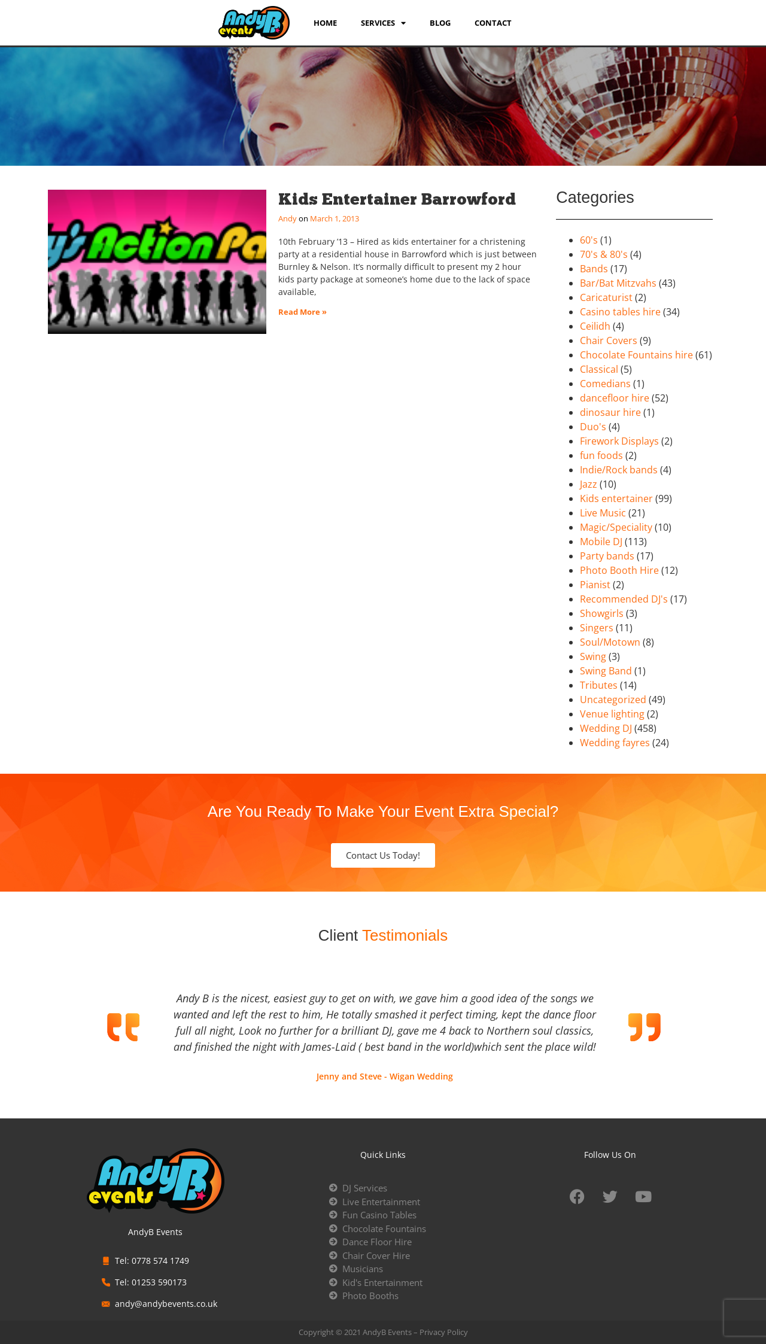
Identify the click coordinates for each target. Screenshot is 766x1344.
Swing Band (606, 670)
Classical (599, 369)
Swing (593, 656)
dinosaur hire (610, 412)
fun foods (601, 455)
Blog (440, 22)
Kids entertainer (616, 498)
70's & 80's (604, 254)
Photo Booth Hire (619, 570)
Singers (596, 627)
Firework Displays (619, 441)
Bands (594, 268)
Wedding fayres (615, 742)
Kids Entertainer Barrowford (397, 199)
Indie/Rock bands (619, 469)
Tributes (599, 685)
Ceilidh (595, 326)
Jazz (588, 484)
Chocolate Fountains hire (636, 354)
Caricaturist (606, 297)
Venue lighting (612, 713)
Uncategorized (613, 699)
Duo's (593, 426)
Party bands (607, 555)
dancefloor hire (614, 398)
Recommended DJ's (624, 599)
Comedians (605, 383)
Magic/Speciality (616, 527)
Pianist (595, 584)
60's (589, 240)
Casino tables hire (620, 311)
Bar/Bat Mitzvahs (618, 283)
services (383, 23)
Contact (493, 22)
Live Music (603, 512)
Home (325, 22)
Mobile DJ (601, 541)
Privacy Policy (444, 1332)
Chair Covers (608, 340)
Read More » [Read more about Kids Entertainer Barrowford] (302, 311)
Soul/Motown (610, 642)
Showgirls (602, 613)
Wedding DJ (606, 728)
